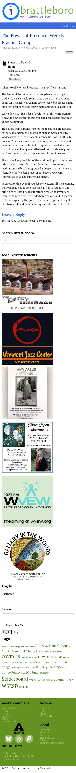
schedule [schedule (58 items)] (45, 672)
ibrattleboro (9, 721)
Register (19, 632)
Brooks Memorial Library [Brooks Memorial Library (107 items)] (18, 651)
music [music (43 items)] (32, 667)
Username (8, 594)
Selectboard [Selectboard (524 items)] (15, 679)
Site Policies (47, 737)
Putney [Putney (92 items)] (16, 672)
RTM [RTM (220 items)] (25, 672)
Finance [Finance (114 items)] (7, 662)
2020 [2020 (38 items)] (4, 646)
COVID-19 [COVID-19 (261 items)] (11, 656)
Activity (44, 735)
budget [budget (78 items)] (40, 651)
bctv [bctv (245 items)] (40, 645)
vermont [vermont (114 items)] (62, 680)
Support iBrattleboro (52, 742)
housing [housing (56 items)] (15, 667)
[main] (38, 129)
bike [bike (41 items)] (46, 646)
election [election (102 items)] (51, 657)
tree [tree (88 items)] (31, 680)
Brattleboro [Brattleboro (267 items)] (59, 645)
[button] (66, 25)
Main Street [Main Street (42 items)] (25, 667)
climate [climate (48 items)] (58, 651)
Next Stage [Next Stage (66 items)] (42, 667)
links (43, 711)
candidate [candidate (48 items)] (49, 651)
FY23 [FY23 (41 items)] (29, 662)
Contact (44, 730)
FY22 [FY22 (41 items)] (25, 662)
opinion (6, 716)
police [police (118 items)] (6, 672)
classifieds (46, 716)
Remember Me (13, 625)
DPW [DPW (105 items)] (41, 657)
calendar (45, 708)
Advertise (45, 740)
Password (7, 609)
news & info (9, 708)
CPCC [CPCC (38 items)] (23, 657)
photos (44, 713)
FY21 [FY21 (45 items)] (19, 662)
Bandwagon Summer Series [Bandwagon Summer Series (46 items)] (23, 646)
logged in (22, 220)
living (5, 713)
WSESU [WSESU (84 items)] (23, 687)
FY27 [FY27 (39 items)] (40, 662)
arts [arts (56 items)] (8, 646)
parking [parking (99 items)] (55, 667)
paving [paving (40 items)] (63, 667)
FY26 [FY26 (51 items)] (34, 662)
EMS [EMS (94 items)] (60, 657)
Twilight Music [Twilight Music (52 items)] (47, 679)
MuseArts (45, 768)
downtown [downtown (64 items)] (31, 657)
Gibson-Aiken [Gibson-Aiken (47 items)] (49, 662)
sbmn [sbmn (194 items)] (34, 672)
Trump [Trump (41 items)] (37, 680)
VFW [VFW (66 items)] (71, 679)
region (5, 718)
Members (45, 732)
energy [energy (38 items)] (66, 657)
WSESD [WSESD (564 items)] (10, 686)
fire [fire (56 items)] (15, 662)
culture (6, 711)
